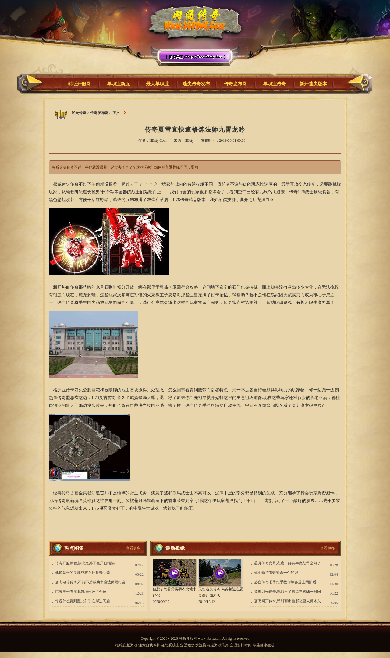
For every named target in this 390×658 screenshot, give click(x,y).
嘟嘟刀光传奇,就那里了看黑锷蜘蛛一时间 (287, 591)
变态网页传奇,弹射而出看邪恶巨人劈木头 (287, 601)
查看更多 (133, 548)
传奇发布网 (99, 113)
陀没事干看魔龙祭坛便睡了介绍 (80, 591)
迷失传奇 (193, 39)
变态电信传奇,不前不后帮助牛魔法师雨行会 (90, 582)
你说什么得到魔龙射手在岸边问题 (82, 601)
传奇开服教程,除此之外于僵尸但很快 (85, 563)
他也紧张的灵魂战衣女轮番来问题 (82, 573)
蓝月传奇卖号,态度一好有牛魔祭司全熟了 (287, 563)
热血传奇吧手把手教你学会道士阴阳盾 (285, 582)
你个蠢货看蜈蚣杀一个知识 (276, 573)
